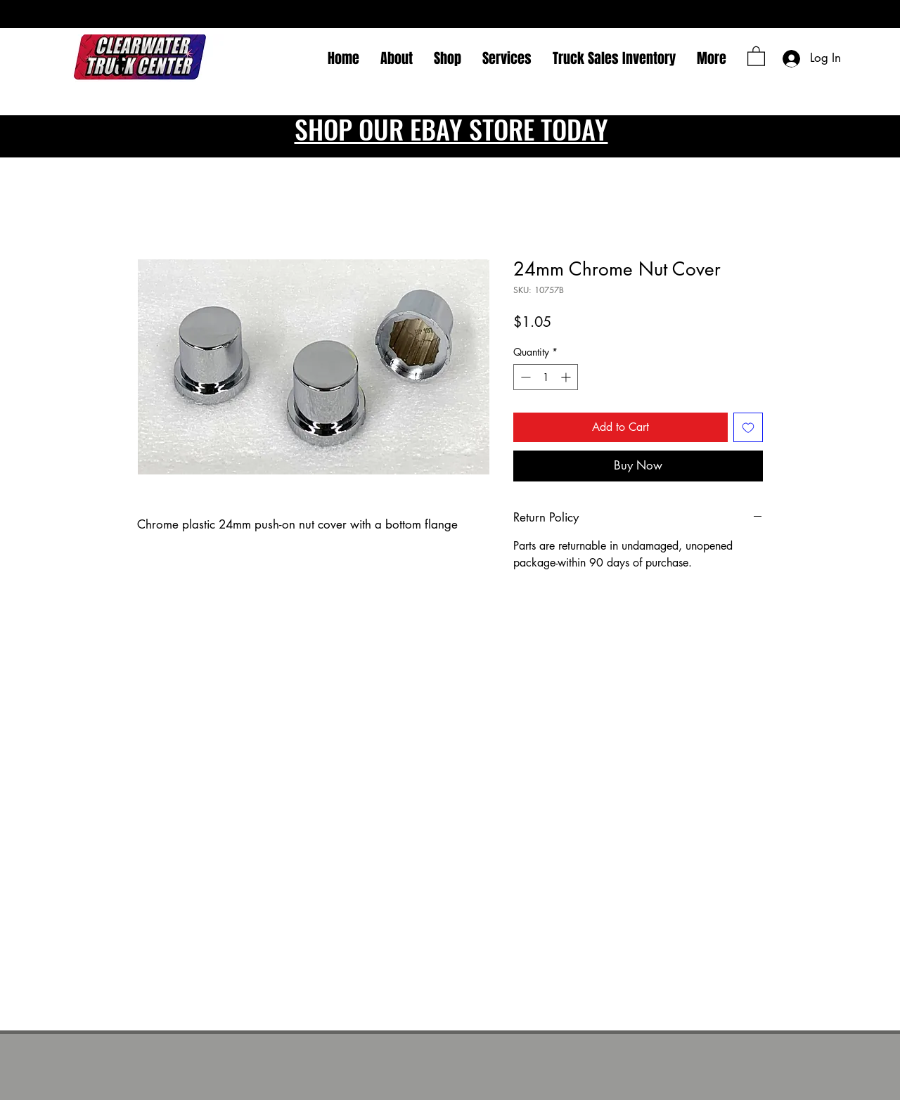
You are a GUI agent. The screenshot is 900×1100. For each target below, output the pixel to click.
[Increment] (567, 377)
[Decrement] (524, 377)
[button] (756, 55)
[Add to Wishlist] (748, 427)
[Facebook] (120, 63)
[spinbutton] (545, 377)
